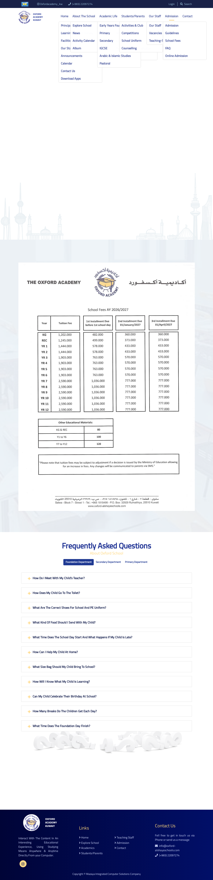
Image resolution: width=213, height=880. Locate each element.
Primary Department (136, 562)
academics (86, 848)
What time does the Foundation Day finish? (61, 726)
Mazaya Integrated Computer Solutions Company (113, 873)
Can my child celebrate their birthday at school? (64, 696)
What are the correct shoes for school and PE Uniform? (69, 607)
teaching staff (124, 837)
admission (122, 843)
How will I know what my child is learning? (61, 681)
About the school (83, 16)
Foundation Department (79, 562)
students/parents (91, 853)
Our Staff (155, 16)
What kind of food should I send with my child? (64, 622)
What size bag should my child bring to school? (64, 667)
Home (64, 16)
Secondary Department (108, 562)
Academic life (108, 16)
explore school (89, 843)
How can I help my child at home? (55, 652)
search (186, 4)
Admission (171, 16)
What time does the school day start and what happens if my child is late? (82, 637)
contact (120, 848)
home (84, 837)
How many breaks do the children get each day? (65, 711)
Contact (187, 16)
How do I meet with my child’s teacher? (59, 578)
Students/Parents (133, 16)
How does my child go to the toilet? (56, 593)
